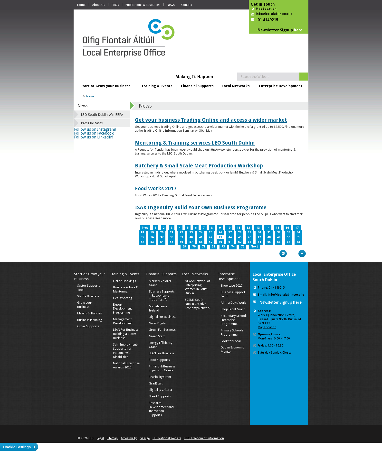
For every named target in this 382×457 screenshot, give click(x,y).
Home (81, 5)
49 (278, 237)
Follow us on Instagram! (95, 129)
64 (259, 242)
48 (269, 237)
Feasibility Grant (160, 377)
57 (191, 242)
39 (181, 237)
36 (152, 237)
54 (161, 242)
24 (200, 232)
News (171, 5)
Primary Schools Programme (232, 332)
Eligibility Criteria (160, 390)
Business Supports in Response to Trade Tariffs (162, 296)
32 (278, 232)
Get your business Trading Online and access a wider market (211, 120)
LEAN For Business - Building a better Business (126, 334)
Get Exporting (122, 298)
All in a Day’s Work (233, 302)
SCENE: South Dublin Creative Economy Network (197, 304)
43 (220, 237)
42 (210, 237)
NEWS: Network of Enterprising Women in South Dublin (197, 287)
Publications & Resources (142, 5)
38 (171, 237)
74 (233, 246)
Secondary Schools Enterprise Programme (234, 320)
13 (258, 227)
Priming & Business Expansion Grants (162, 368)
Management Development (122, 321)
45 (239, 237)
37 (161, 237)
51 (298, 237)
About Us (98, 5)
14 (267, 227)
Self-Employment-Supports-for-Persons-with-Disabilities (125, 351)
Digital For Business (162, 317)
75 (242, 246)
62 (239, 242)
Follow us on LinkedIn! (93, 137)
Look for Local (231, 341)
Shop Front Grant (233, 309)
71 (203, 246)
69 (184, 246)
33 (288, 232)
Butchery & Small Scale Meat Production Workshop (199, 166)
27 (230, 232)
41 (200, 237)
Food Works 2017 (156, 188)
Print (273, 253)
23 (191, 232)
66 (278, 242)
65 (269, 242)
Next (254, 246)
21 (171, 232)
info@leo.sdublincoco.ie (274, 14)
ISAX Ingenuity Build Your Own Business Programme (201, 207)
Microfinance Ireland (158, 308)
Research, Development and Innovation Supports (161, 409)
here (298, 30)
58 (200, 242)
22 (181, 232)
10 (228, 227)
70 (194, 246)
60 (220, 242)
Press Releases (92, 123)
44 (230, 237)
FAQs (115, 5)
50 (288, 237)
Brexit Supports (160, 396)
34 (298, 232)
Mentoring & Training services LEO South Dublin (195, 143)
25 (210, 232)
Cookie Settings (17, 447)
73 (223, 246)
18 (142, 232)
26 (220, 232)
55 (171, 242)
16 (287, 227)
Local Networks (236, 86)
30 (259, 232)
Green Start (157, 336)
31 (269, 232)
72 (213, 246)
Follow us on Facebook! (94, 133)
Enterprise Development (280, 86)
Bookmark (292, 253)
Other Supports (88, 326)
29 (249, 232)
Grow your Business (84, 305)
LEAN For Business (161, 353)
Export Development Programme (122, 309)
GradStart (155, 383)
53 (152, 242)
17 (297, 227)
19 (152, 232)
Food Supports (159, 360)
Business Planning (89, 320)
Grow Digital (157, 323)
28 (239, 232)
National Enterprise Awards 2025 (126, 365)
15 (277, 227)
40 (191, 237)
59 (210, 242)
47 (259, 237)
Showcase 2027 (231, 285)
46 (249, 237)
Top (302, 253)
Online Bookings (124, 281)
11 (238, 227)
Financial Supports (197, 86)
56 (181, 242)
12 (248, 227)
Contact (186, 5)
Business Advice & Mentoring (125, 289)
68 (298, 242)
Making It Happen (89, 313)
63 (249, 242)
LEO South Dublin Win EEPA (102, 115)
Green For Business (162, 329)
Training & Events (156, 86)
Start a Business (88, 296)
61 (230, 242)
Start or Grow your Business (105, 86)
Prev (145, 227)
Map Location (266, 8)
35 (142, 237)
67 (288, 242)
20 (161, 232)
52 (142, 242)
